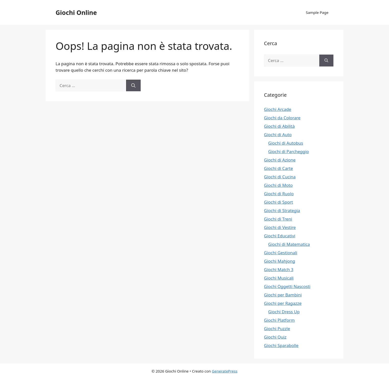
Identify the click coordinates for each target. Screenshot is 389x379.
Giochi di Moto (278, 185)
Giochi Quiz (275, 337)
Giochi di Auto (278, 134)
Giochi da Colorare (282, 118)
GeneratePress (224, 371)
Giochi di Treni (278, 219)
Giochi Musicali (278, 278)
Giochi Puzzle (277, 328)
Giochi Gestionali (280, 252)
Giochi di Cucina (280, 177)
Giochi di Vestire (280, 227)
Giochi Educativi (279, 236)
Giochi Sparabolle (281, 345)
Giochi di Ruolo (279, 193)
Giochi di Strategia (282, 210)
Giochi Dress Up (284, 312)
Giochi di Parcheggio (288, 151)
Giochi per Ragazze (283, 303)
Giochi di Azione (279, 160)
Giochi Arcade (277, 109)
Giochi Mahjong (279, 261)
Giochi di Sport (278, 202)
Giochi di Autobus (285, 143)
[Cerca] (133, 86)
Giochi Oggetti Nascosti (287, 286)
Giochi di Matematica (289, 244)
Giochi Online (76, 12)
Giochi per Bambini (283, 295)
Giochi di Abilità (279, 126)
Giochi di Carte (278, 168)
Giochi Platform (279, 320)
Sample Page (317, 12)
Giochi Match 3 (278, 269)
